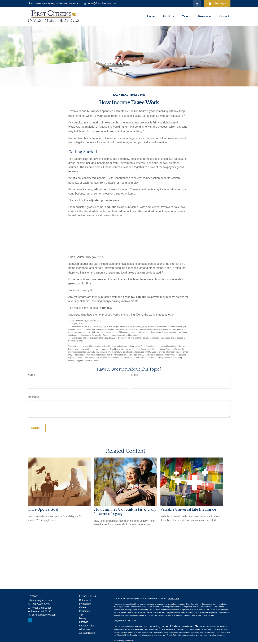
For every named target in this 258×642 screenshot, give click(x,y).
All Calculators (87, 632)
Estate (82, 607)
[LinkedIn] (197, 3)
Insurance (84, 611)
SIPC (150, 632)
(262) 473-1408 (43, 600)
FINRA (145, 632)
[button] (151, 16)
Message (33, 396)
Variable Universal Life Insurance (188, 509)
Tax (81, 614)
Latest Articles (86, 625)
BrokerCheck (173, 598)
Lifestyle (83, 622)
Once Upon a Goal (43, 509)
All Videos (84, 629)
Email (134, 374)
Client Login (217, 3)
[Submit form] (37, 428)
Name (31, 374)
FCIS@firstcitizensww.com (100, 3)
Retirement (85, 600)
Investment (85, 603)
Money (82, 618)
